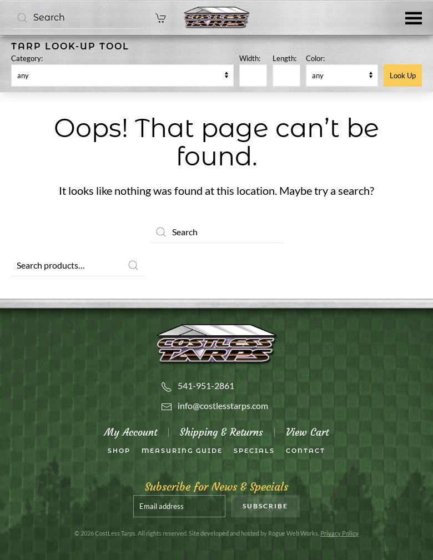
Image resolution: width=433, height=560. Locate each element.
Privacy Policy (339, 533)
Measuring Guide (182, 451)
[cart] (161, 17)
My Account (130, 432)
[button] (413, 17)
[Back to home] (216, 18)
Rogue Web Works (293, 533)
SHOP (119, 451)
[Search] (77, 18)
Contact (305, 451)
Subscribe (265, 506)
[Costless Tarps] (216, 342)
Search (133, 265)
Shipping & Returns (221, 432)
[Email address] (179, 506)
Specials (254, 451)
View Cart (307, 432)
